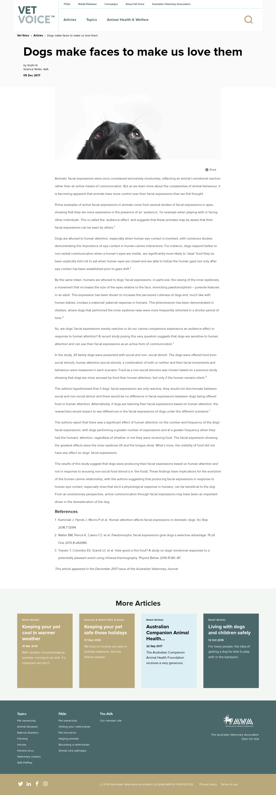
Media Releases (87, 4)
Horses (21, 744)
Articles (70, 19)
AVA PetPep (24, 762)
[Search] (250, 20)
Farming (22, 738)
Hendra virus (25, 750)
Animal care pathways (72, 750)
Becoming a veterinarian (74, 744)
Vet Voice (23, 35)
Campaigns (111, 4)
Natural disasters (28, 732)
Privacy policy (208, 784)
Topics (91, 19)
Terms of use (229, 784)
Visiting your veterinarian (74, 726)
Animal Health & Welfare (128, 19)
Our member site (111, 720)
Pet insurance (67, 732)
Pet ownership (26, 720)
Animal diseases (27, 726)
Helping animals (69, 738)
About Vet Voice (135, 4)
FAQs (67, 4)
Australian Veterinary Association (171, 4)
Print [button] (213, 169)
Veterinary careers (29, 756)
